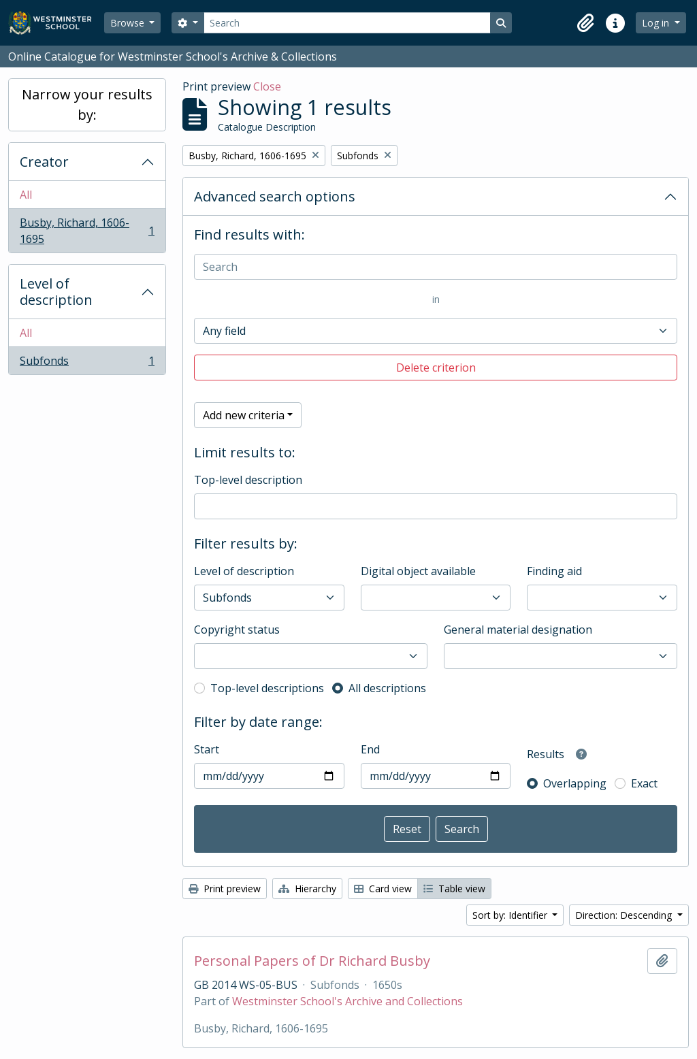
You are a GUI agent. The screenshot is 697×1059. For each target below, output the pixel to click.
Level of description (56, 291)
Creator (44, 161)
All (26, 194)
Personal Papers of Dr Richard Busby (312, 961)
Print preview (225, 888)
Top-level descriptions (267, 688)
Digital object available (418, 571)
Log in (657, 22)
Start (206, 749)
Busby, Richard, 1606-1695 (87, 230)
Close (267, 86)
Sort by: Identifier (511, 915)
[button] (585, 23)
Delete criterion (436, 367)
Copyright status (237, 629)
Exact (644, 783)
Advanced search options (274, 196)
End (370, 749)
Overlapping (574, 783)
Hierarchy (307, 888)
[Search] (347, 22)
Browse (128, 22)
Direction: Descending (625, 915)
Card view (383, 888)
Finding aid (554, 571)
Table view (454, 888)
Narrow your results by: (87, 104)
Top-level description (248, 479)
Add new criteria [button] (244, 415)
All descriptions (387, 688)
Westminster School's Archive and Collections (347, 1001)
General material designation (518, 629)
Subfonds (87, 363)
